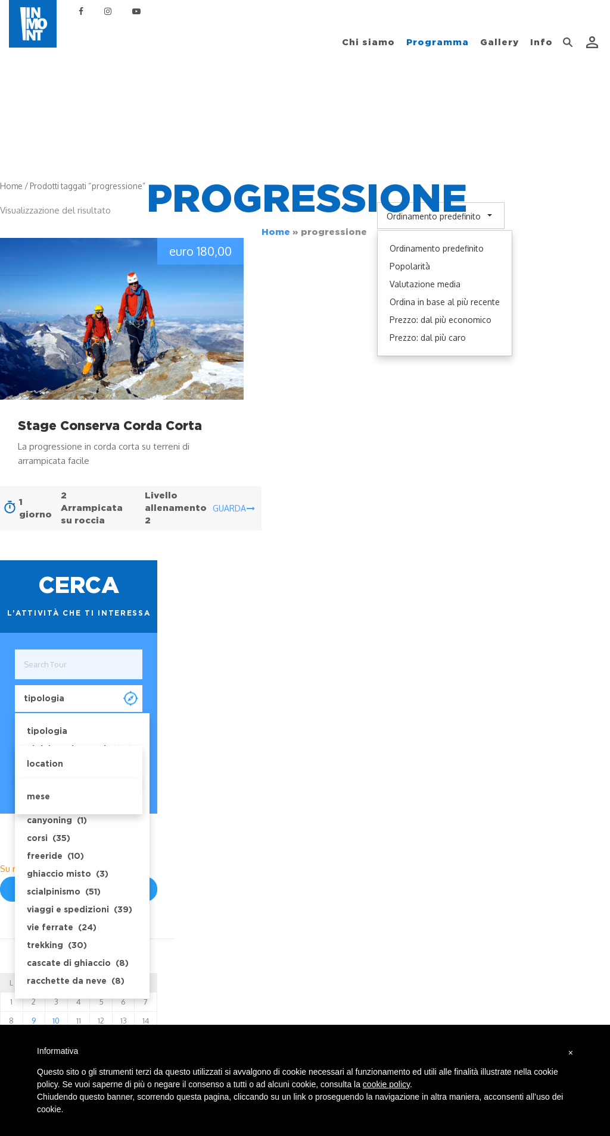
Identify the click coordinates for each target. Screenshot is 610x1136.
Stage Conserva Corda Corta (110, 425)
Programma (437, 42)
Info (541, 42)
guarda (234, 508)
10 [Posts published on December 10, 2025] (56, 1020)
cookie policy (386, 1084)
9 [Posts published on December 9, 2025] (34, 1020)
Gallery (499, 42)
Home (276, 232)
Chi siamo (368, 42)
